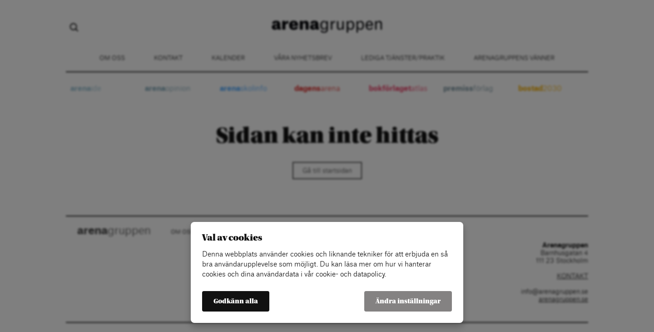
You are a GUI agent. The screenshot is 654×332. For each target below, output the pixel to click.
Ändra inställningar (408, 301)
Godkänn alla (235, 301)
